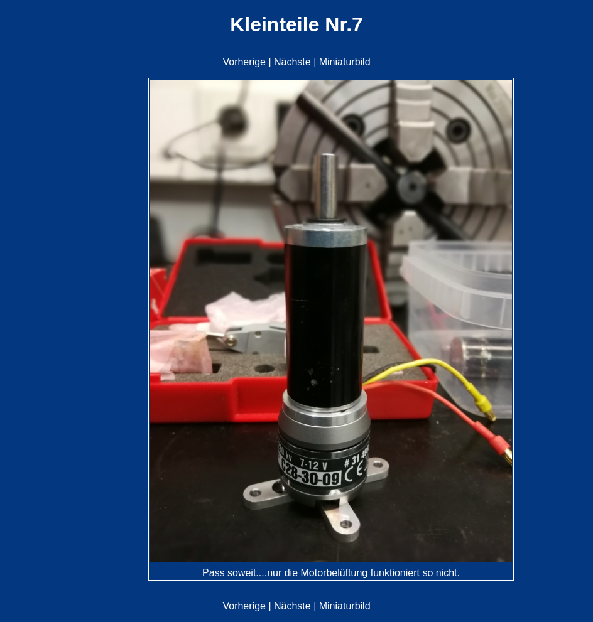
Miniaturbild (345, 61)
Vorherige (244, 61)
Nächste (292, 61)
